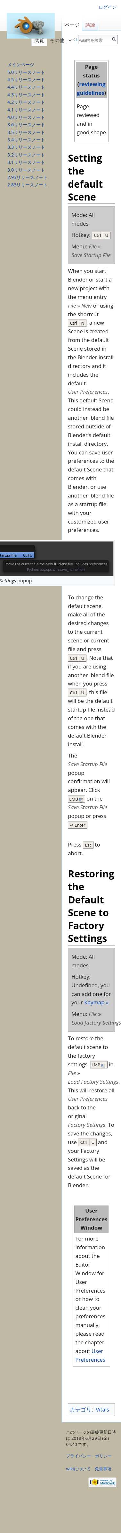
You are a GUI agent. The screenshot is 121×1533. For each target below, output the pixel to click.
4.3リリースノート (26, 95)
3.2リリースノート (26, 155)
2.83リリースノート (27, 185)
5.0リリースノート (26, 72)
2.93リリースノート (27, 177)
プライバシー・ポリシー (89, 1456)
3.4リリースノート (26, 140)
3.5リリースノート (26, 132)
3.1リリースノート (26, 162)
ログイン (108, 7)
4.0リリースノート (26, 117)
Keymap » (96, 1002)
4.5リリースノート (26, 79)
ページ (72, 25)
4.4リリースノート (26, 87)
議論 (90, 25)
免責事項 (103, 1469)
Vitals (102, 1409)
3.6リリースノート (26, 124)
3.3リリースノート (26, 147)
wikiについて (78, 1469)
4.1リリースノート (26, 110)
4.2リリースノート (26, 102)
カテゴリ (81, 1409)
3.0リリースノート (26, 170)
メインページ (20, 64)
